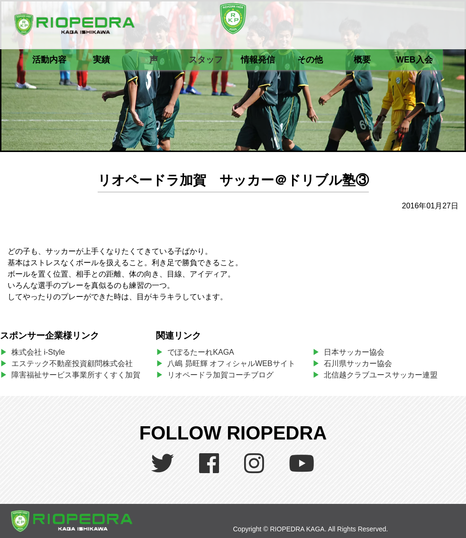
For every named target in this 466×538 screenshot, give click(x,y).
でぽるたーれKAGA (200, 352)
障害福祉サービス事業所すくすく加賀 (75, 375)
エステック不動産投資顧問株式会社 (72, 363)
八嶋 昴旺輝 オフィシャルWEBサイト (234, 363)
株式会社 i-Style (38, 352)
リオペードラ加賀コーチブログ (220, 375)
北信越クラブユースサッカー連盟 (381, 375)
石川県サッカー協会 (358, 363)
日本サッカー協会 (354, 352)
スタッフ (206, 59)
